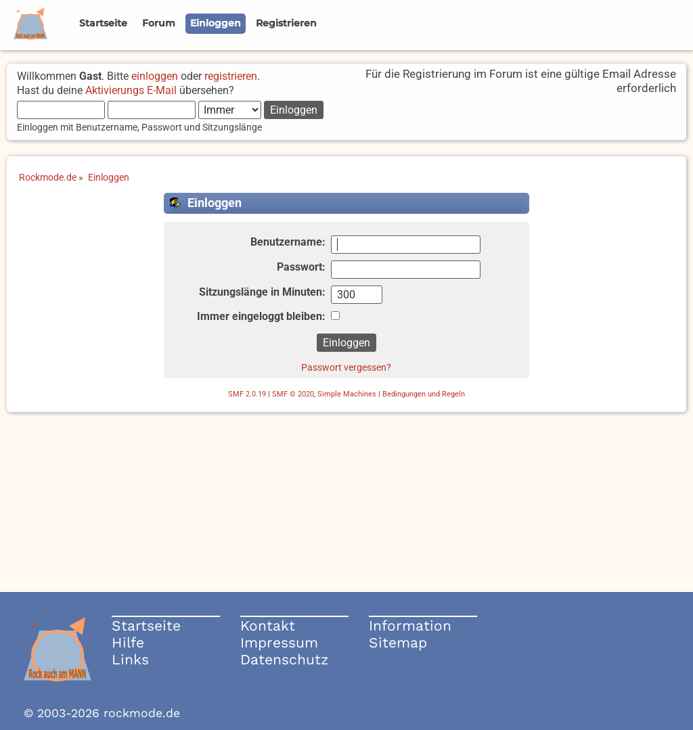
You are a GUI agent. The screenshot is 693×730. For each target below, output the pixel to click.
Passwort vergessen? (346, 367)
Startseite (146, 625)
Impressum (279, 642)
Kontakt (267, 625)
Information (410, 625)
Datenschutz (284, 659)
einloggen (154, 76)
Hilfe (128, 642)
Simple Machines (346, 394)
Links (130, 659)
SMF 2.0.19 (247, 394)
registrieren (230, 76)
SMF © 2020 (293, 394)
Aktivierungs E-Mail (131, 90)
